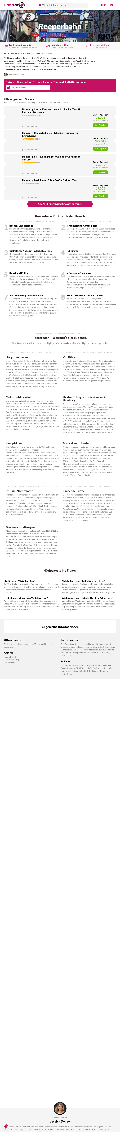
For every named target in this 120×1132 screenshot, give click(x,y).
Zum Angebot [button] (100, 125)
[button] (60, 117)
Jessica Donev (60, 1121)
